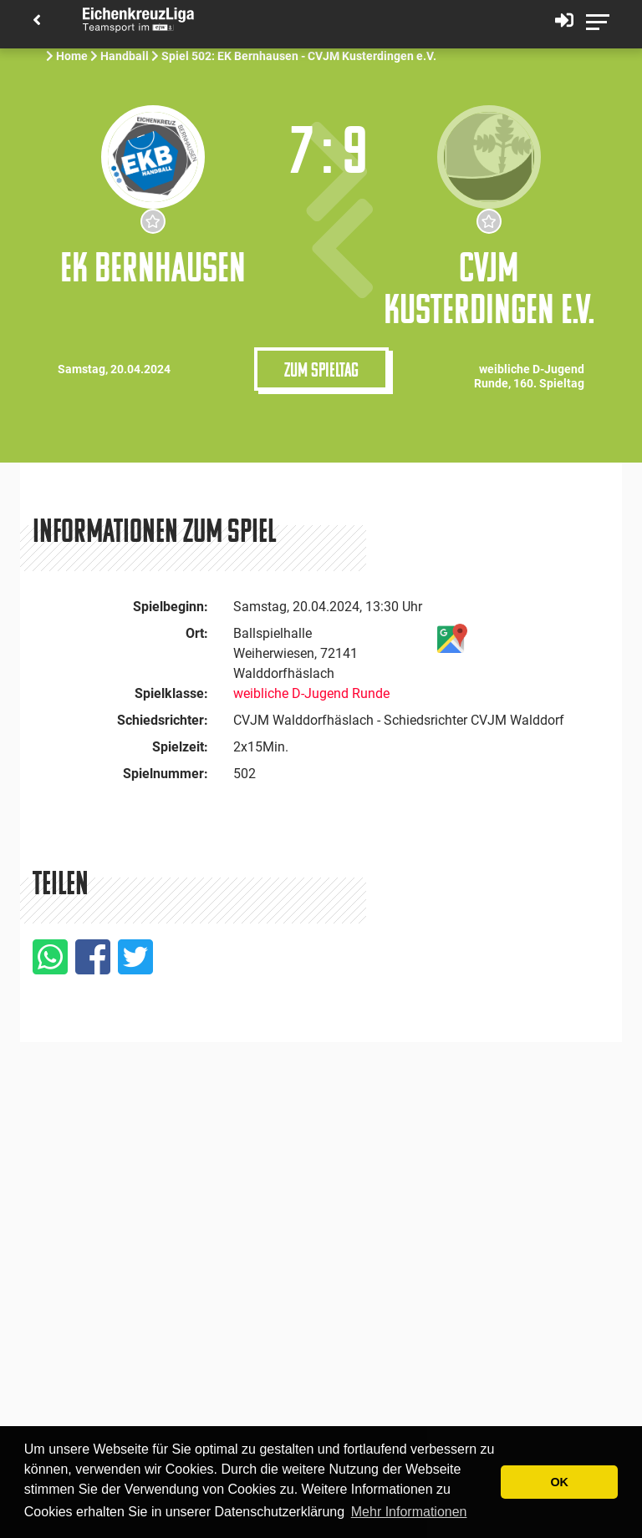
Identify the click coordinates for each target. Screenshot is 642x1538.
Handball (124, 56)
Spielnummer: (165, 774)
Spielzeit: (180, 747)
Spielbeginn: (170, 607)
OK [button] (559, 1482)
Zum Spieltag (321, 369)
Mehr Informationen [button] (409, 1512)
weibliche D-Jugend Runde (311, 693)
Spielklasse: (171, 693)
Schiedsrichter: (162, 720)
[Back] (37, 21)
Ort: (197, 633)
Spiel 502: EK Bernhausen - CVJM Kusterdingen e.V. (300, 56)
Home (72, 56)
